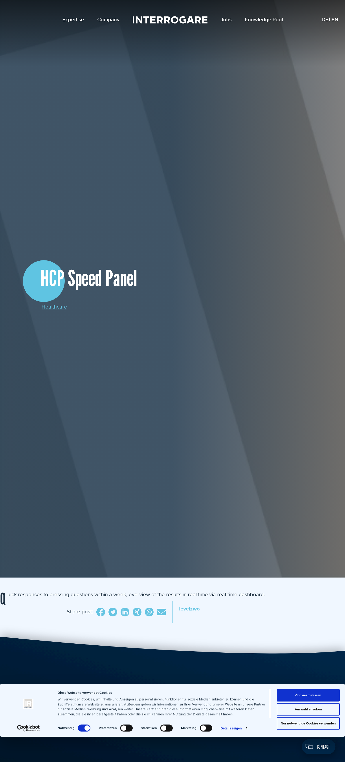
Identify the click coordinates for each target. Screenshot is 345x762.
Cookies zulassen (308, 720)
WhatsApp (149, 612)
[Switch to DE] (325, 19)
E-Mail (161, 612)
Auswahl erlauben (308, 735)
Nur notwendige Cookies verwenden (308, 749)
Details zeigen (231, 753)
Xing (137, 612)
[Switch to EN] (334, 19)
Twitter (112, 612)
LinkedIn (125, 612)
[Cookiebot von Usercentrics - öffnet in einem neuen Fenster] (28, 753)
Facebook (100, 612)
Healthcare (54, 307)
